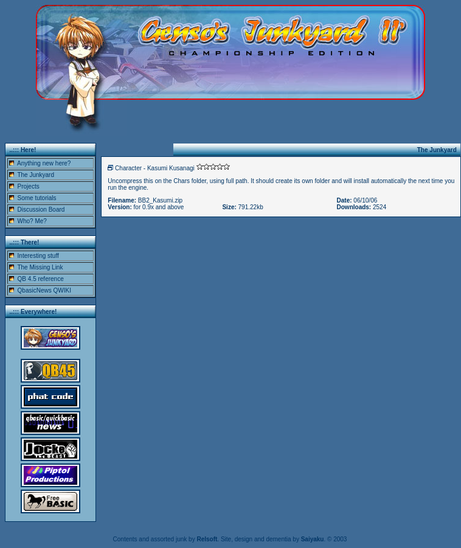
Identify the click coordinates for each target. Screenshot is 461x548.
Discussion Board (41, 209)
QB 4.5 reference (41, 279)
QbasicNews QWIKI (44, 290)
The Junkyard (35, 175)
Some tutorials (37, 198)
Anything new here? (44, 163)
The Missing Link (40, 267)
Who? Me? (32, 221)
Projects (29, 186)
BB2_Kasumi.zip (160, 200)
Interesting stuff (38, 255)
